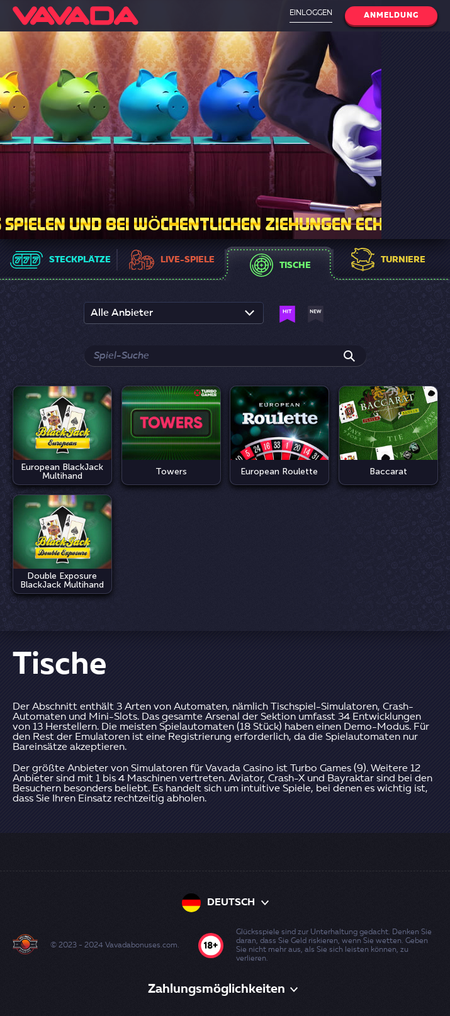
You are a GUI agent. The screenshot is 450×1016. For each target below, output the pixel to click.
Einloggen (311, 13)
